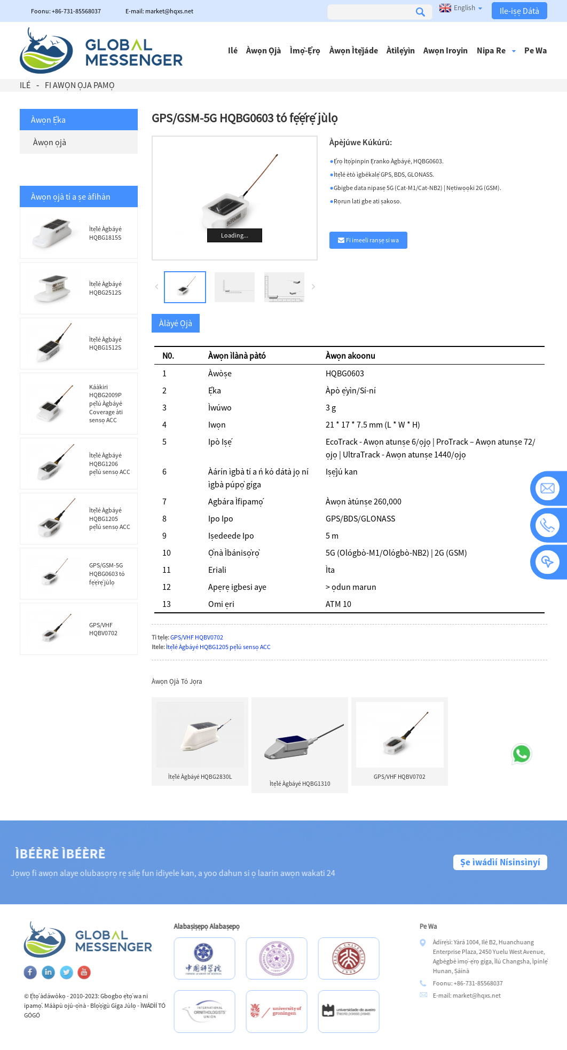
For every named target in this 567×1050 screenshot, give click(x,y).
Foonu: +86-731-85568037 (66, 11)
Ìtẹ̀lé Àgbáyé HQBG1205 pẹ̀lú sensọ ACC (109, 518)
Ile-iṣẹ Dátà (519, 10)
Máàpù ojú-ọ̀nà (86, 1005)
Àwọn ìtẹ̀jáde (353, 50)
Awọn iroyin (445, 50)
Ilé (233, 50)
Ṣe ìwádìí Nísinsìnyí (500, 862)
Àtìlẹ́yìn (401, 50)
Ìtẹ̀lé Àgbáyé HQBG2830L (200, 776)
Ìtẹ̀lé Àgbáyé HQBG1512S (105, 343)
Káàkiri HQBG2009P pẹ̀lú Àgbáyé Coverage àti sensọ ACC (106, 403)
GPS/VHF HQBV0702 (103, 629)
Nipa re (496, 50)
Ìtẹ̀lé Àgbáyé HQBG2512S (105, 288)
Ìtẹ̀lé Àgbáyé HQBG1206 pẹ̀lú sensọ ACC (109, 463)
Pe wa (535, 50)
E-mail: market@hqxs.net (159, 11)
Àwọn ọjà (263, 50)
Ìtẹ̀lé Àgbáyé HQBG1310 (300, 783)
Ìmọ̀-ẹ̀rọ (305, 50)
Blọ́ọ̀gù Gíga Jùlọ (134, 1005)
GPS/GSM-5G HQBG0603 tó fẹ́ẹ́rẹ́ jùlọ (107, 573)
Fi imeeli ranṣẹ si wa (372, 240)
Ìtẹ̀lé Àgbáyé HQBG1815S (105, 233)
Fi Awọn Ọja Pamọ (80, 85)
